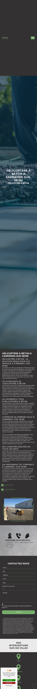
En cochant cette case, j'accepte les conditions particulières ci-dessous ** (17, 600)
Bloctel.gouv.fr (21, 625)
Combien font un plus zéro (8, 579)
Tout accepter (9, 680)
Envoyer (18, 605)
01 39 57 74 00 (18, 542)
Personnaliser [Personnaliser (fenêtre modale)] (9, 685)
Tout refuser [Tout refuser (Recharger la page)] (9, 683)
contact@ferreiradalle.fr (27, 542)
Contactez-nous (8, 489)
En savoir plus (7, 485)
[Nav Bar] (33, 37)
